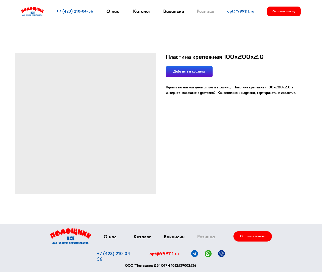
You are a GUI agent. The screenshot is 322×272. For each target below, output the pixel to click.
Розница (206, 11)
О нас (112, 11)
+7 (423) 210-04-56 (74, 11)
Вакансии (173, 11)
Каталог (142, 11)
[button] (284, 11)
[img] (70, 236)
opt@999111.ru (241, 11)
